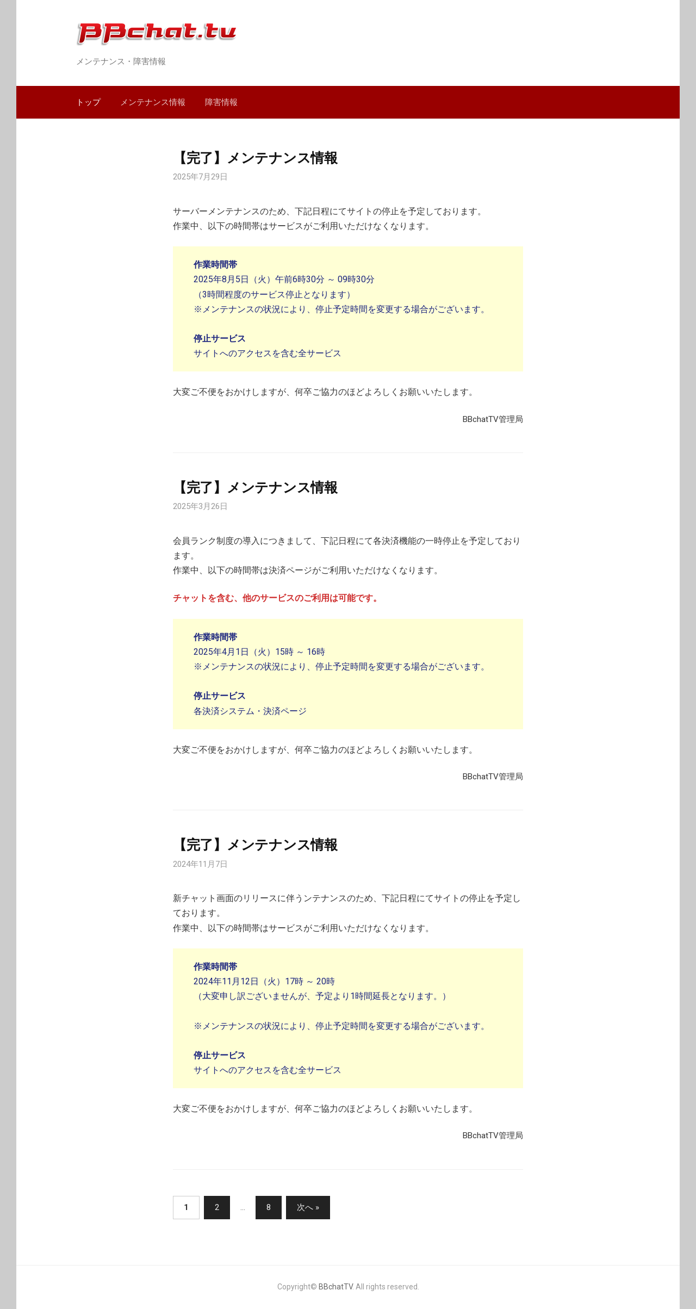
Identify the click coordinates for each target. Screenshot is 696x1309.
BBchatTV (335, 1286)
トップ (88, 102)
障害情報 (221, 102)
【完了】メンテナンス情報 (255, 157)
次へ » (308, 1207)
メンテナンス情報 (152, 102)
